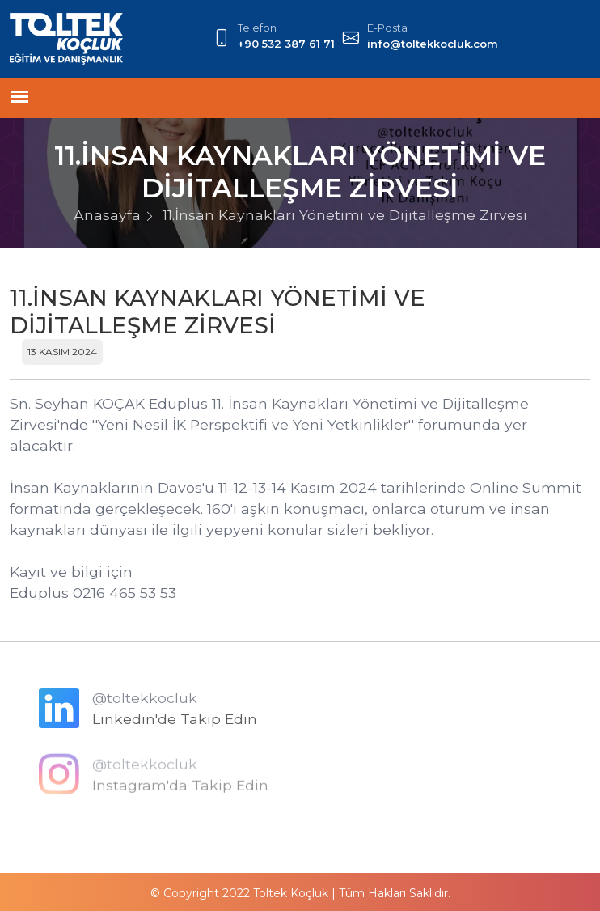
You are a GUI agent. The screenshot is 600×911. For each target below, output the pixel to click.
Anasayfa (107, 214)
